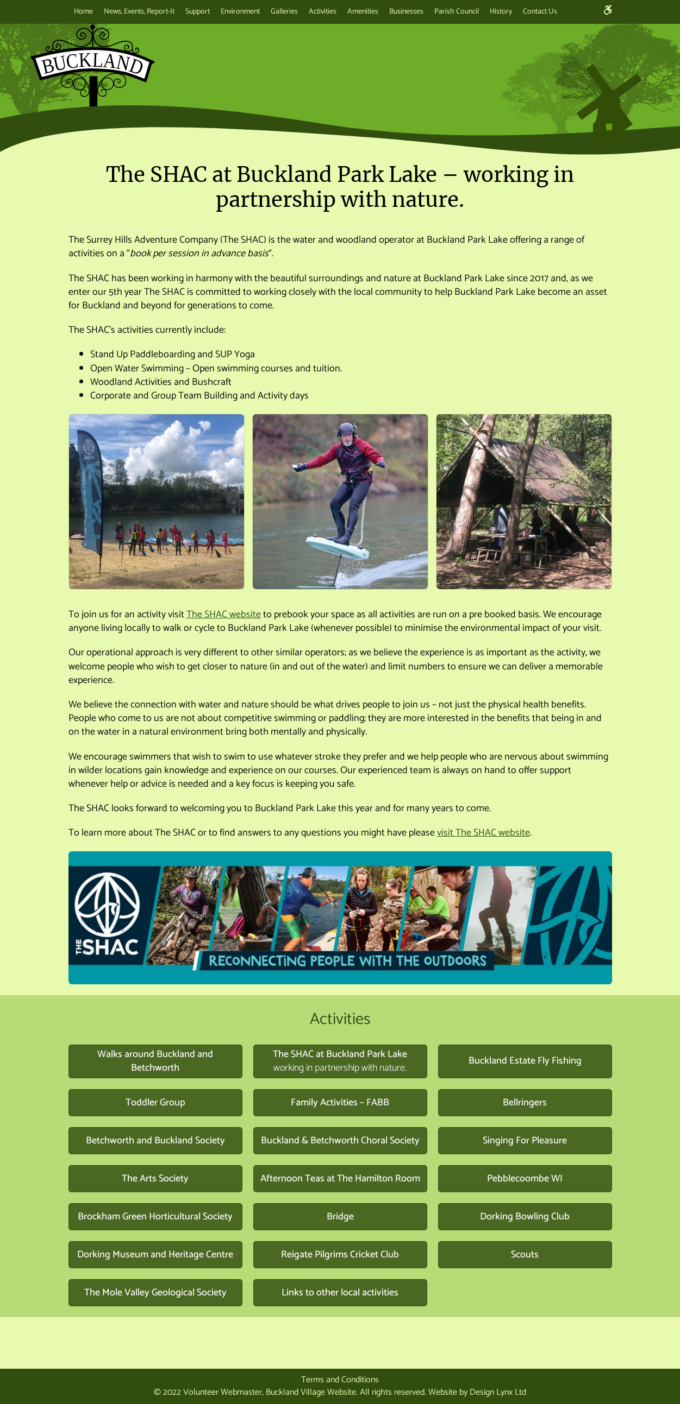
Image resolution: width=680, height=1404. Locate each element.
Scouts (525, 1255)
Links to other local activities (340, 1293)
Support (197, 11)
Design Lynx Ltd (498, 1392)
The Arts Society (155, 1179)
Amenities (362, 11)
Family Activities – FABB (340, 1103)
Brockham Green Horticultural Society (155, 1217)
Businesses (406, 11)
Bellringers (525, 1103)
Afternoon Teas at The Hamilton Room (340, 1179)
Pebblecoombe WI (525, 1179)
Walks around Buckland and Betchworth (155, 1061)
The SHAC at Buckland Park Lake (340, 1061)
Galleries (284, 11)
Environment (240, 11)
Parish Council (456, 11)
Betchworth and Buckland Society (155, 1141)
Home (83, 11)
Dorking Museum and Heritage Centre (155, 1255)
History (501, 11)
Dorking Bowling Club (525, 1217)
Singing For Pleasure (525, 1141)
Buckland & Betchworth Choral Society (340, 1141)
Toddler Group (155, 1103)
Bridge (340, 1217)
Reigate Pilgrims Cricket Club (340, 1255)
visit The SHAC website (483, 833)
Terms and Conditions (340, 1380)
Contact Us (540, 11)
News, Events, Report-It (139, 11)
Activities (322, 11)
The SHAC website (223, 614)
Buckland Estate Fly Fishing (525, 1061)
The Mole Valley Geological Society (155, 1293)
